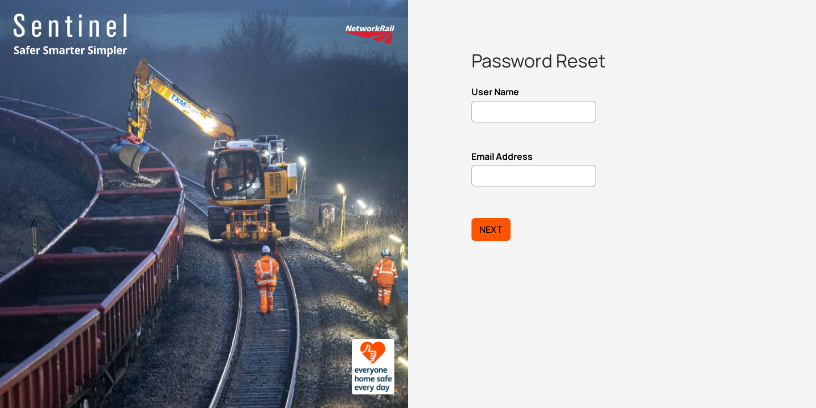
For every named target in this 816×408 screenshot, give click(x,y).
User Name (495, 92)
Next (491, 229)
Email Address (502, 156)
